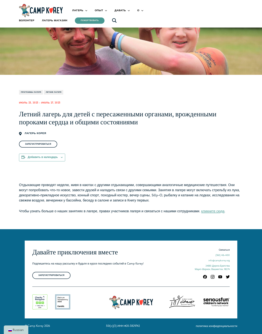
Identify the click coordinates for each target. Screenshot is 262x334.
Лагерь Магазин (54, 20)
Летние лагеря (53, 92)
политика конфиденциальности (216, 326)
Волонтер (26, 20)
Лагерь (77, 10)
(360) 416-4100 (222, 255)
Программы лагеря (31, 92)
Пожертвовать (90, 21)
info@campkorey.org (219, 261)
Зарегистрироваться (38, 144)
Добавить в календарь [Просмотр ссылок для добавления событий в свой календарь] (43, 157)
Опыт (99, 10)
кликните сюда (212, 211)
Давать (120, 10)
